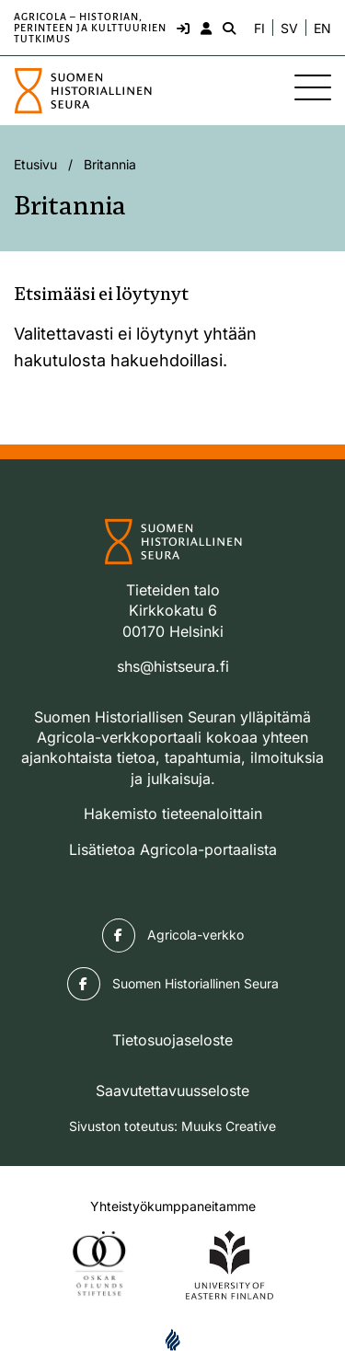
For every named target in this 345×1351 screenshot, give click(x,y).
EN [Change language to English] (322, 28)
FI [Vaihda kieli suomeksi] (259, 28)
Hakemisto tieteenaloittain (173, 813)
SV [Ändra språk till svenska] (289, 28)
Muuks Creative (228, 1126)
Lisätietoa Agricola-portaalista (173, 849)
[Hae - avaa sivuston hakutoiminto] (227, 27)
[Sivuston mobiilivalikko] (312, 87)
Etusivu (35, 164)
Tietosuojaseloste (172, 1040)
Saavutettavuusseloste (172, 1090)
